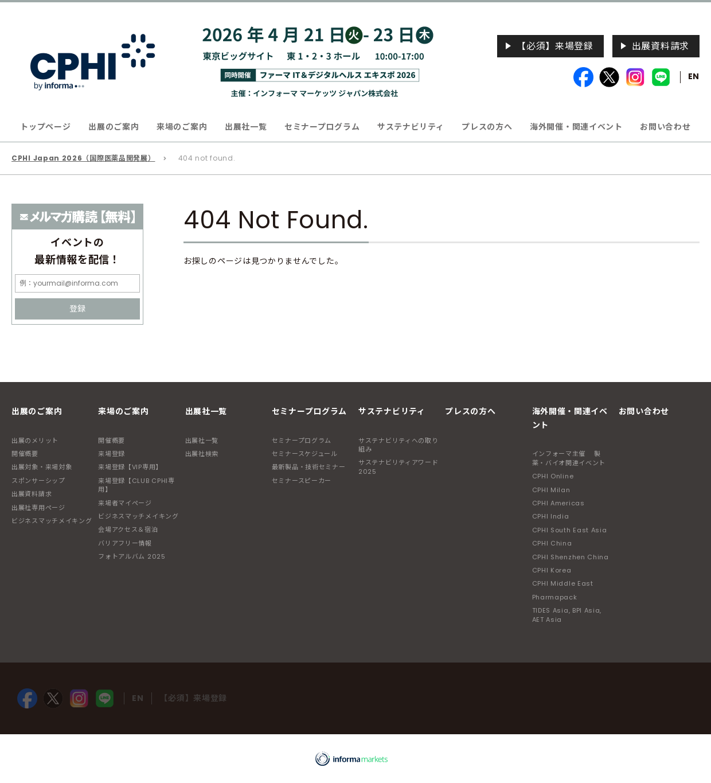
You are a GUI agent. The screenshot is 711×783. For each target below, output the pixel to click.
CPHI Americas (558, 503)
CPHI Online (553, 476)
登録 (77, 308)
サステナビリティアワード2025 (398, 467)
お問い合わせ (665, 127)
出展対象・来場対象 (41, 467)
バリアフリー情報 (125, 543)
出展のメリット (34, 440)
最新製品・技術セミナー (309, 467)
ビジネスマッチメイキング (51, 520)
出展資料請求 (660, 46)
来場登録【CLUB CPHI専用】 (136, 485)
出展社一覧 (202, 440)
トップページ (45, 127)
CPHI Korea (552, 570)
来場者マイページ (125, 503)
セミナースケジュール (305, 453)
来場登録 (111, 453)
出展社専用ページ (38, 507)
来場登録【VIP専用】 (130, 467)
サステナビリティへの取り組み (398, 445)
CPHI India (550, 516)
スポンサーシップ (38, 480)
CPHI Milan (551, 489)
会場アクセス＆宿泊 (128, 529)
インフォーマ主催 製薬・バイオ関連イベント (569, 458)
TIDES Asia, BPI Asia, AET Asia (567, 615)
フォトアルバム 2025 (131, 556)
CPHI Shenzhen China (570, 557)
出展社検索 (202, 453)
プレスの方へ (487, 127)
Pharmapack (554, 597)
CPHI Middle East (562, 583)
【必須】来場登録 (555, 46)
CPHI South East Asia (569, 530)
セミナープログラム (301, 440)
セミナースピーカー (301, 480)
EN (694, 76)
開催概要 (24, 453)
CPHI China (552, 543)
